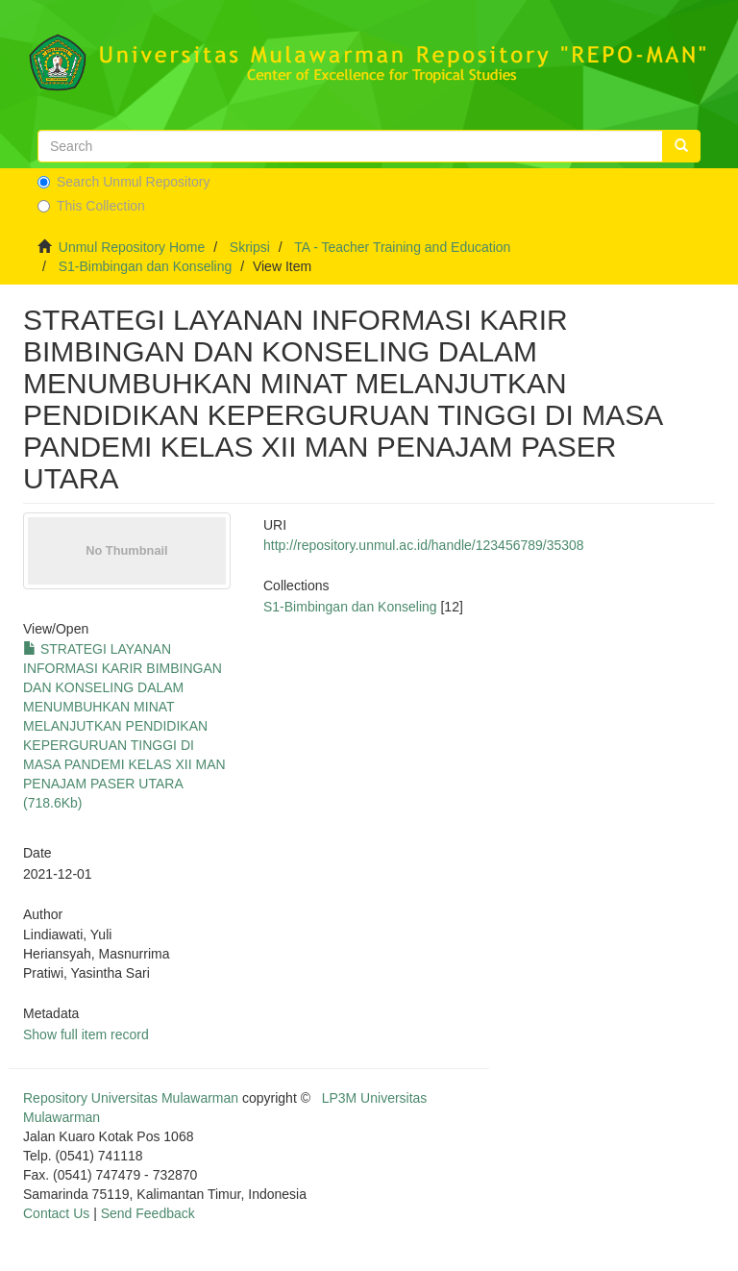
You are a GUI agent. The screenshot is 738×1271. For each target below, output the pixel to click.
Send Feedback (148, 1213)
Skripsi (250, 247)
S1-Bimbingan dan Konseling (146, 266)
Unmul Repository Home (132, 247)
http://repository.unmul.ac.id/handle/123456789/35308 (423, 545)
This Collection (91, 205)
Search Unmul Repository (123, 181)
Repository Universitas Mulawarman (130, 1098)
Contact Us (56, 1213)
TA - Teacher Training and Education (402, 247)
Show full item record (86, 1034)
